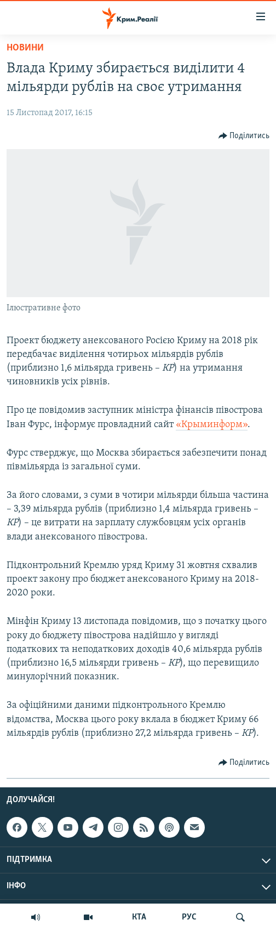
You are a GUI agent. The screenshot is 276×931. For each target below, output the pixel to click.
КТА (139, 917)
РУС (189, 917)
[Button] (244, 136)
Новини (25, 48)
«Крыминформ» (212, 424)
